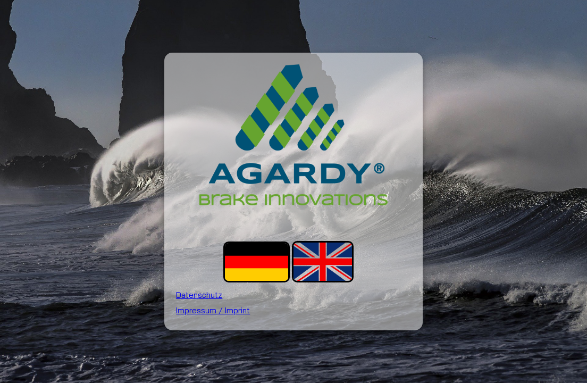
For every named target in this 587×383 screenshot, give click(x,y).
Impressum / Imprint (213, 310)
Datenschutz (199, 295)
